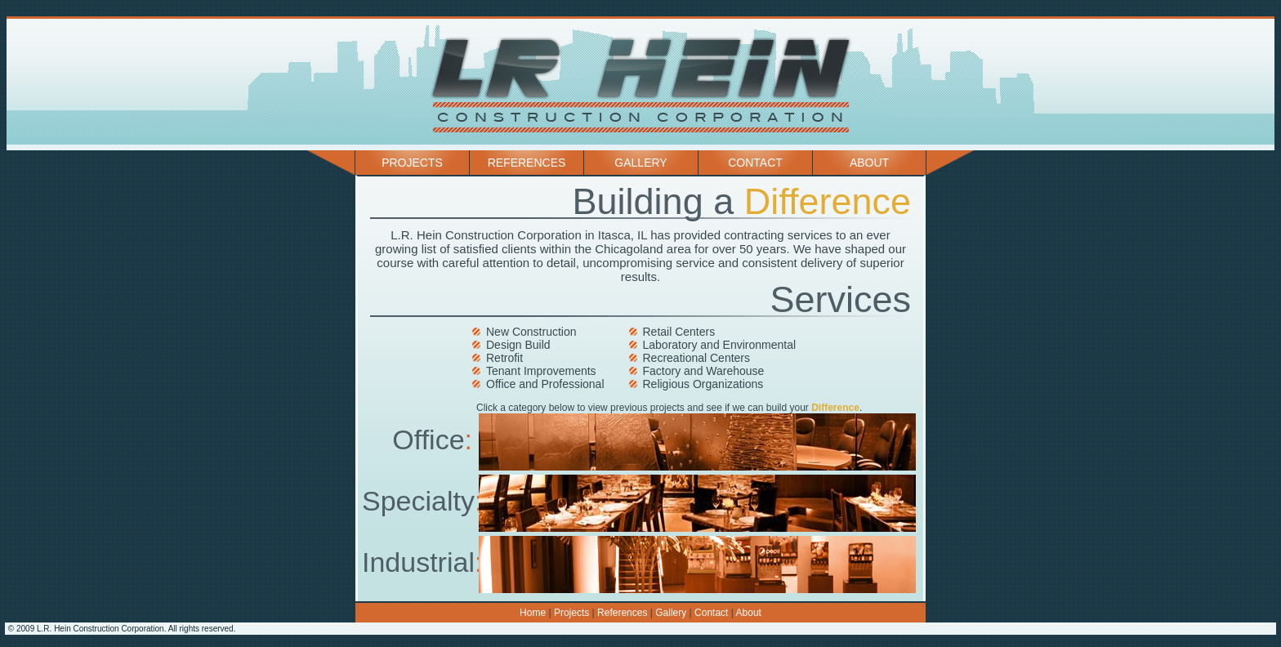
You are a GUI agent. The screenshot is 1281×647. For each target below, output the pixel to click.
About (869, 162)
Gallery (640, 162)
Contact (755, 162)
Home (533, 612)
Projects (412, 162)
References (527, 162)
